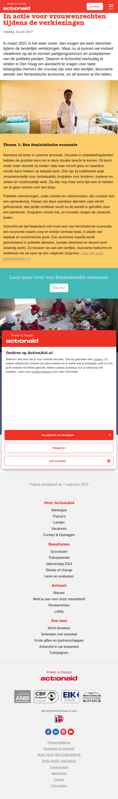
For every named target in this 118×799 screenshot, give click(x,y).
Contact (59, 779)
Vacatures (59, 528)
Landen (59, 522)
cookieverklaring (41, 371)
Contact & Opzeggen (59, 535)
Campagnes (59, 653)
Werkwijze (59, 510)
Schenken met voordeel (59, 634)
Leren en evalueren (59, 576)
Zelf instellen (79, 461)
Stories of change (59, 570)
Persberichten (59, 605)
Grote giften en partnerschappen (59, 640)
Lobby (59, 611)
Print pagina (59, 785)
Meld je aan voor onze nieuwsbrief (59, 599)
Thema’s (58, 516)
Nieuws (59, 593)
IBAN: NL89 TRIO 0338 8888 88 (59, 754)
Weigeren (59, 448)
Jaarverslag (59, 773)
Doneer (95, 6)
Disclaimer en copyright (59, 748)
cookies (98, 359)
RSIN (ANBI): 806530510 (59, 761)
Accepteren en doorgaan (75, 435)
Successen (59, 551)
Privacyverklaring (59, 742)
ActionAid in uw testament (59, 647)
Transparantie (59, 557)
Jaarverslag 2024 (59, 564)
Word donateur (59, 628)
